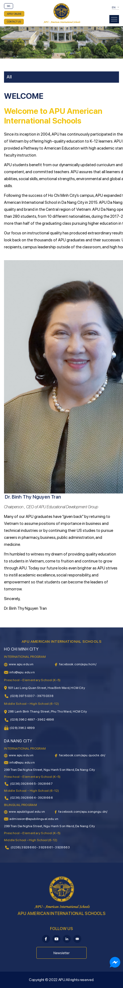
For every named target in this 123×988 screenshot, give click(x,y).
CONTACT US (14, 21)
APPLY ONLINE (14, 13)
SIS (8, 6)
